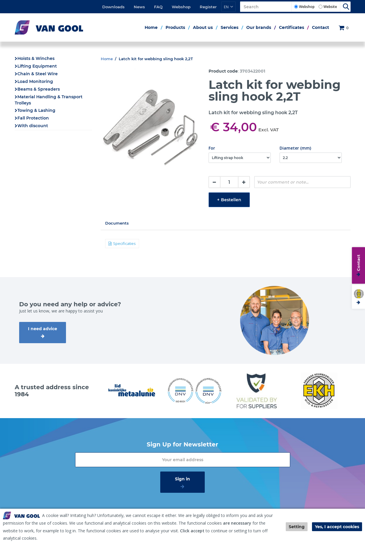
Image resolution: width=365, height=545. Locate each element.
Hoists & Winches (35, 58)
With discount (32, 125)
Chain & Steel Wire (37, 73)
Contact (320, 27)
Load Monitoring (35, 81)
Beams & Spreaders (38, 89)
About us (203, 27)
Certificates (291, 27)
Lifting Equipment (37, 66)
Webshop (181, 6)
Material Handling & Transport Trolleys (48, 100)
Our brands (258, 27)
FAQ (158, 6)
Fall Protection (33, 118)
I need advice (42, 328)
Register (208, 6)
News (139, 6)
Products (175, 27)
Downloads (113, 6)
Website (330, 6)
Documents (117, 223)
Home (151, 27)
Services (229, 27)
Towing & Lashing (36, 110)
